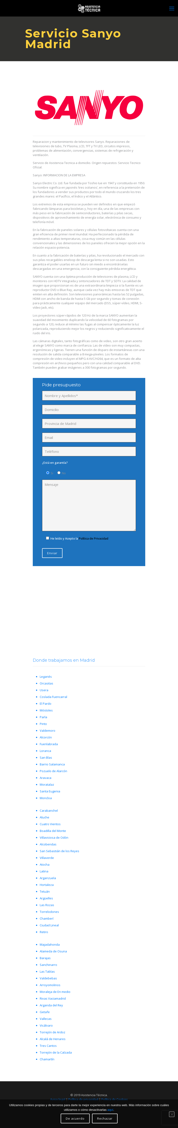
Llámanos (88, 622)
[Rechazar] (172, 1114)
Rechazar (104, 1118)
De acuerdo (75, 1118)
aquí (110, 1109)
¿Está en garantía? (55, 463)
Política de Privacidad (93, 538)
